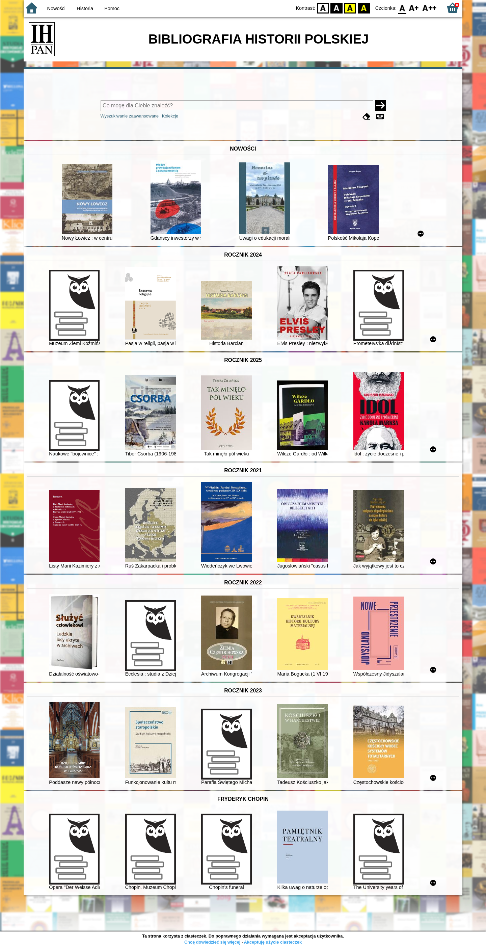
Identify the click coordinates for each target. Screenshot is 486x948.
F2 (429, 7)
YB (350, 7)
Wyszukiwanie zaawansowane (130, 116)
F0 (402, 7)
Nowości (56, 8)
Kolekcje (170, 116)
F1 (414, 7)
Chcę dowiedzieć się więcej (212, 942)
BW (336, 7)
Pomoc (111, 8)
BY (363, 7)
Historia (85, 8)
